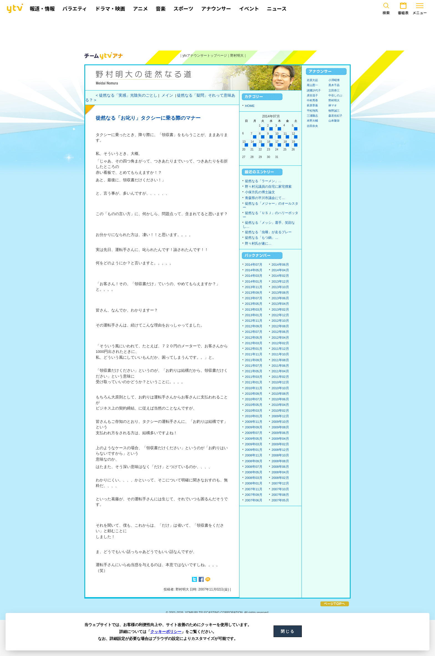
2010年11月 (253, 388)
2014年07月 (253, 264)
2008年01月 (253, 483)
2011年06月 (280, 365)
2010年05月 (253, 404)
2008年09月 (253, 461)
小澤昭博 (334, 80)
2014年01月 (253, 281)
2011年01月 (253, 382)
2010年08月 (280, 393)
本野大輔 (312, 120)
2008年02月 (280, 477)
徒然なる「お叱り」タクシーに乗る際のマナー (148, 118)
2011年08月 (280, 360)
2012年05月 (253, 337)
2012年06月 (280, 331)
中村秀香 (312, 100)
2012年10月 (280, 320)
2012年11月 (253, 320)
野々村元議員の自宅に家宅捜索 (268, 186)
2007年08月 (280, 494)
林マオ (332, 105)
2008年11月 (253, 455)
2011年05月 (253, 371)
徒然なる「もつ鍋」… (261, 237)
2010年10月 (280, 388)
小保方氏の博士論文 (260, 192)
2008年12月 (280, 449)
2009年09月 (253, 427)
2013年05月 (253, 303)
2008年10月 (280, 455)
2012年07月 (253, 331)
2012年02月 (280, 343)
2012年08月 (280, 326)
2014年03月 (253, 275)
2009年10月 (280, 421)
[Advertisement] (217, 32)
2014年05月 (253, 270)
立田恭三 (334, 90)
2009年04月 (280, 438)
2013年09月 (253, 292)
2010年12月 (280, 382)
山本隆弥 (334, 120)
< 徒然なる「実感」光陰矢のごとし (126, 95)
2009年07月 (253, 432)
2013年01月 (253, 315)
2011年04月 (280, 371)
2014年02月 (280, 275)
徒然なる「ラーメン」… (263, 181)
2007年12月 (280, 483)
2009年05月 (253, 438)
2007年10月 (280, 489)
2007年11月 (253, 489)
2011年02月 (280, 376)
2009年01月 (253, 449)
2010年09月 (253, 393)
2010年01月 (253, 416)
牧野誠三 (334, 110)
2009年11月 (253, 421)
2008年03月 (253, 477)
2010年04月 (280, 404)
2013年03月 (253, 309)
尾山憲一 (312, 85)
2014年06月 (280, 264)
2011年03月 (253, 376)
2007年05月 (280, 500)
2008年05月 (253, 472)
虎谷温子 (312, 95)
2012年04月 (280, 337)
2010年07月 (253, 399)
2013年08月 (280, 292)
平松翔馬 (312, 110)
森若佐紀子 (335, 115)
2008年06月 (280, 466)
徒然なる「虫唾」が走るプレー (268, 232)
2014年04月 (280, 270)
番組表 (403, 8)
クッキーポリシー (165, 631)
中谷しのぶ (335, 95)
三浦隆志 (312, 115)
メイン (167, 95)
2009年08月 (280, 427)
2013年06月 (280, 298)
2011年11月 (253, 354)
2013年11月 (253, 287)
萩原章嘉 (312, 105)
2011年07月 (253, 365)
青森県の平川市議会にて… (265, 198)
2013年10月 (280, 287)
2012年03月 (253, 343)
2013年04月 (280, 303)
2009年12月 (280, 416)
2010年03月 (253, 410)
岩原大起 (312, 80)
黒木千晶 (334, 85)
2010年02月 (280, 410)
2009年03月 (253, 444)
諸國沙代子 (314, 90)
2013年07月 (253, 298)
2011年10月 (280, 354)
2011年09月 (253, 360)
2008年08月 (280, 461)
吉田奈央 (312, 125)
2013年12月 (280, 281)
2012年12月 (280, 315)
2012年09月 (253, 326)
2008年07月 (253, 466)
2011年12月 (280, 348)
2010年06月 (280, 399)
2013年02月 (280, 309)
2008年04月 (280, 472)
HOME (250, 105)
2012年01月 (253, 348)
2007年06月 (253, 500)
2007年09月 (253, 494)
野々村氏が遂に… (258, 243)
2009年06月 (280, 432)
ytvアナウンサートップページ (205, 55)
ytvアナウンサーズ (103, 55)
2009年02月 (280, 444)
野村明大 (237, 55)
